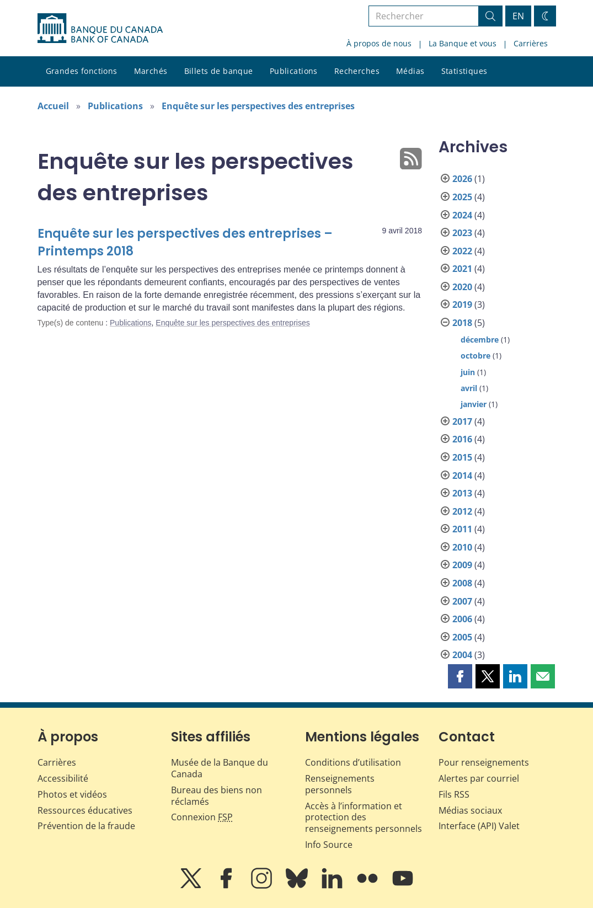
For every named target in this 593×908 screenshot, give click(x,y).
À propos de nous (379, 43)
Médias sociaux (470, 810)
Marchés (151, 71)
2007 (462, 601)
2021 (462, 269)
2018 (462, 323)
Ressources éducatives (85, 810)
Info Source (328, 844)
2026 (462, 179)
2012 (462, 511)
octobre (475, 355)
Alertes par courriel (479, 778)
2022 (462, 251)
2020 (462, 287)
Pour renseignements (484, 762)
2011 (462, 529)
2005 (462, 637)
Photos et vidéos (72, 794)
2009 (462, 565)
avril (469, 388)
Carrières (531, 43)
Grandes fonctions (81, 71)
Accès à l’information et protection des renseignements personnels (363, 817)
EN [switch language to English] (518, 16)
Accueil (53, 106)
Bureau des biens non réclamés (216, 796)
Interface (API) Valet (479, 826)
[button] (460, 676)
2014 (462, 475)
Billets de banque (218, 71)
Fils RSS (454, 794)
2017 (462, 421)
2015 (462, 457)
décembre (480, 339)
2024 (462, 215)
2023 (462, 233)
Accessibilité (63, 778)
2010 (462, 547)
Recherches (357, 71)
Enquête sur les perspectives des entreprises (258, 106)
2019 (462, 304)
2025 (462, 197)
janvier (474, 404)
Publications (294, 71)
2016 (462, 439)
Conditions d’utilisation (353, 762)
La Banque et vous (462, 43)
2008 (462, 583)
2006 (462, 619)
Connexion (202, 817)
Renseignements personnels (340, 784)
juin (468, 372)
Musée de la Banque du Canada (219, 768)
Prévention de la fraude (86, 826)
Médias (410, 71)
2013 (462, 493)
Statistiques (464, 71)
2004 (462, 655)
